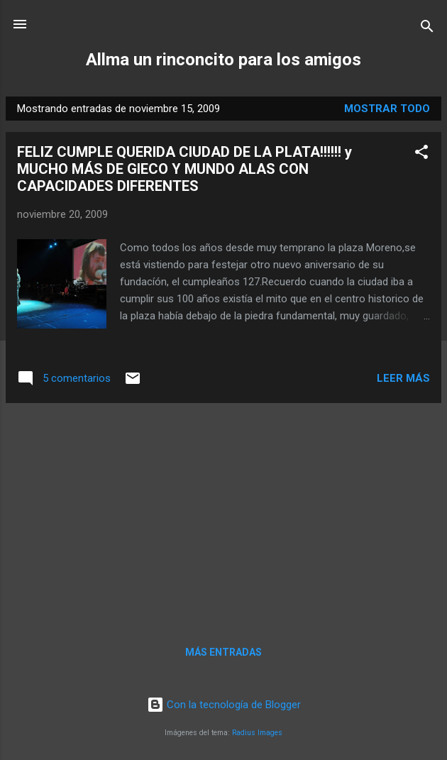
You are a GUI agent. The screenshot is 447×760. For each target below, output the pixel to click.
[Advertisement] (223, 513)
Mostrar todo (387, 108)
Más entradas (223, 652)
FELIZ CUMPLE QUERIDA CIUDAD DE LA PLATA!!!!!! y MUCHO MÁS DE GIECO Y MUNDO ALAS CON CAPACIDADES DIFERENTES (184, 168)
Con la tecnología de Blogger (224, 704)
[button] (421, 154)
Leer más (403, 378)
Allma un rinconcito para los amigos (223, 60)
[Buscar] (427, 28)
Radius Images (257, 732)
